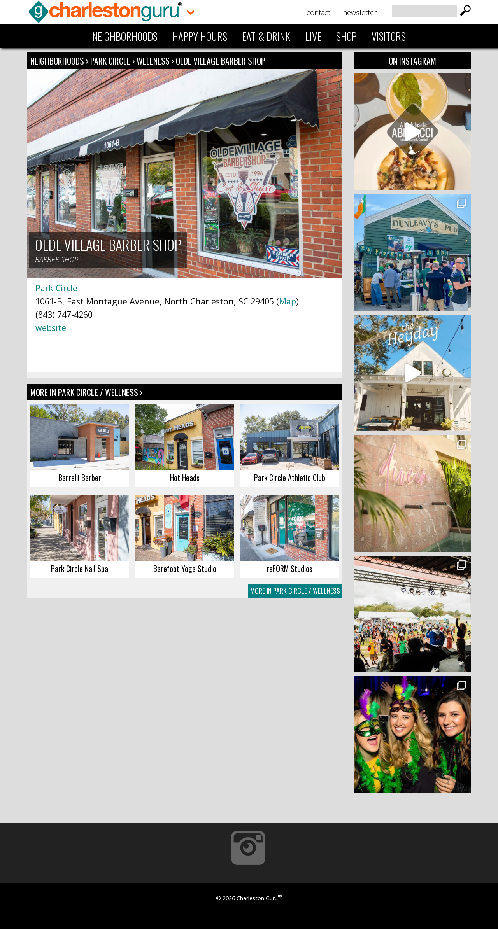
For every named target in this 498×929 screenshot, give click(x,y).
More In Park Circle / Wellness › (86, 392)
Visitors (389, 36)
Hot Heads (185, 477)
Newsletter (360, 12)
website (50, 327)
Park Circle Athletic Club (289, 477)
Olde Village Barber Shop (220, 60)
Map (287, 301)
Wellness (153, 60)
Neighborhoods (125, 36)
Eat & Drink (266, 36)
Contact (318, 12)
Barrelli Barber (79, 477)
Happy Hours (199, 36)
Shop (346, 36)
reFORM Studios (289, 568)
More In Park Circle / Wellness (295, 591)
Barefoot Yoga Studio (184, 568)
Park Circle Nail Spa (79, 568)
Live (313, 36)
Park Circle (111, 60)
